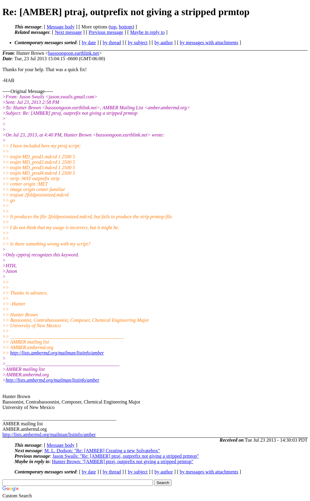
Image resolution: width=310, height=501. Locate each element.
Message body (60, 26)
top (113, 26)
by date (89, 42)
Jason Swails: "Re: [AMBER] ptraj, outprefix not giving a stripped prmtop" (125, 456)
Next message (68, 32)
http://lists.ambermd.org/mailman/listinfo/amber (57, 352)
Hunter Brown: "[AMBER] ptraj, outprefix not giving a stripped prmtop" (122, 461)
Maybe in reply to (147, 32)
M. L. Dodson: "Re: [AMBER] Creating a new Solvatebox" (102, 450)
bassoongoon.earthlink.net (73, 53)
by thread (112, 42)
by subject (137, 42)
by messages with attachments (209, 42)
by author (163, 42)
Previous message (106, 32)
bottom (125, 26)
